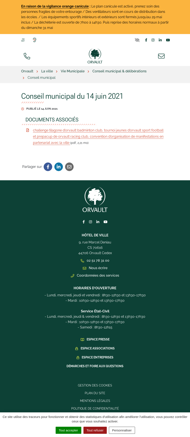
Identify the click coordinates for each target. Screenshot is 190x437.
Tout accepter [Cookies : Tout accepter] (68, 430)
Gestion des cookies (95, 385)
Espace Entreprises (97, 357)
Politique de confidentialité (95, 408)
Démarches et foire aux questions (95, 366)
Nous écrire (95, 268)
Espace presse (98, 339)
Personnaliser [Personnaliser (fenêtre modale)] (122, 430)
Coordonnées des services (95, 275)
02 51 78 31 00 (95, 260)
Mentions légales (95, 401)
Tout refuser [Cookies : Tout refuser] (95, 430)
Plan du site (95, 393)
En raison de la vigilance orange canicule (55, 6)
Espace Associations (98, 348)
